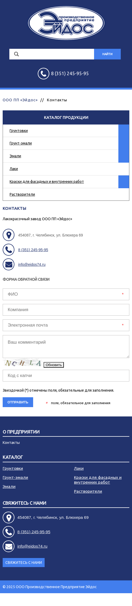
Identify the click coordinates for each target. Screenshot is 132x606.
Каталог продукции (66, 117)
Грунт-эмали (21, 143)
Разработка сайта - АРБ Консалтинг (98, 599)
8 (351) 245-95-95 (33, 250)
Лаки (14, 169)
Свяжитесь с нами (24, 503)
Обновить (54, 365)
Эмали (15, 156)
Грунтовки (19, 131)
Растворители (22, 194)
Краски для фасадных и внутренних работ (47, 181)
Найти (107, 54)
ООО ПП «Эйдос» (20, 100)
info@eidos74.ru (31, 264)
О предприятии (21, 432)
